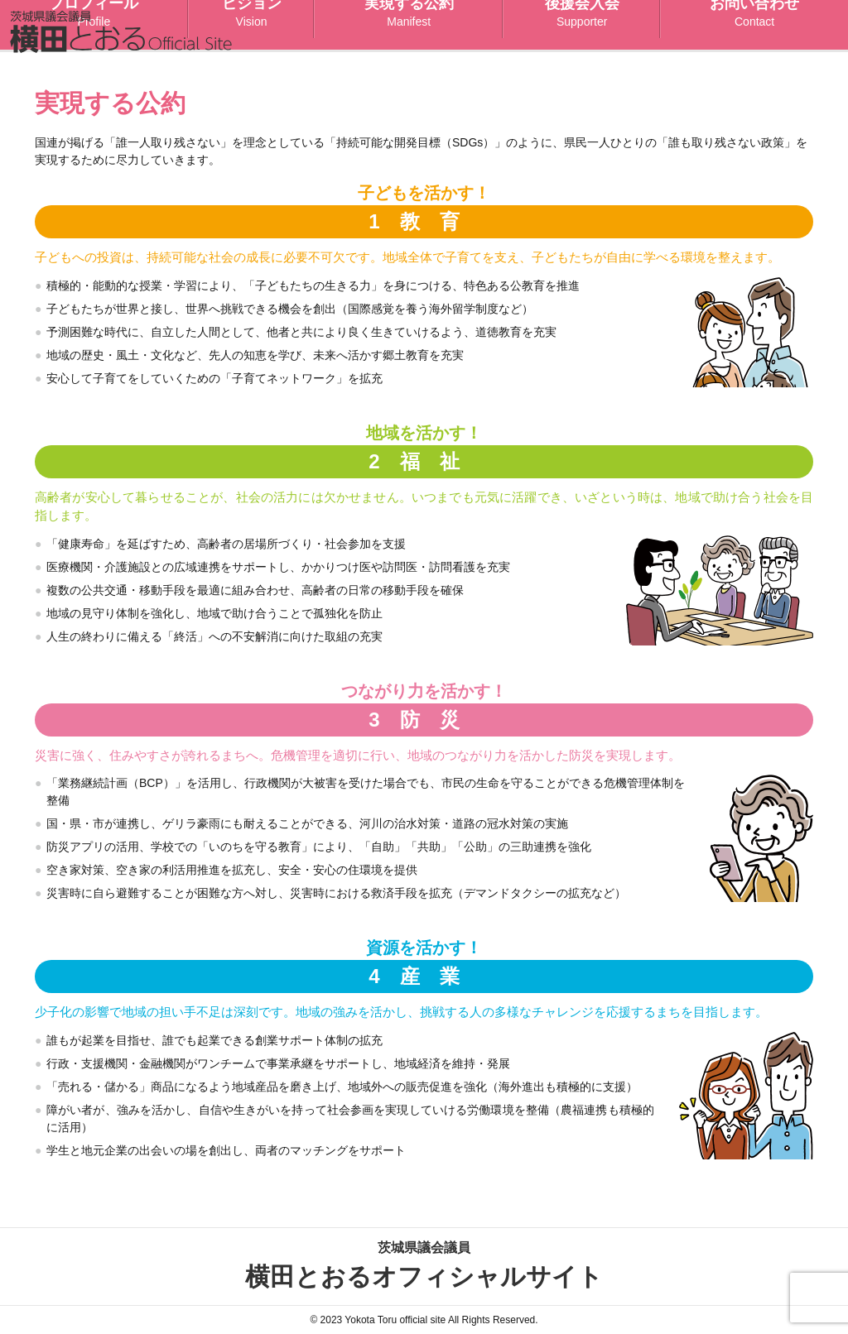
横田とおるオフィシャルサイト (424, 1264)
